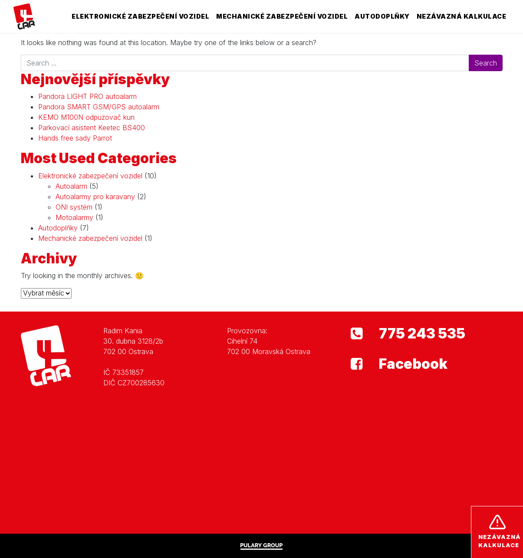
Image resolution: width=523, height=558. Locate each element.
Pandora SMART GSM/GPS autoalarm (98, 106)
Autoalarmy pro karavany (95, 196)
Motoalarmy (74, 217)
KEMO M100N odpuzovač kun (86, 117)
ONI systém (74, 207)
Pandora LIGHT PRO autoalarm (87, 96)
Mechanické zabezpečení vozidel (282, 16)
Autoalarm (71, 186)
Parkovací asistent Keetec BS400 (91, 127)
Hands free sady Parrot (75, 138)
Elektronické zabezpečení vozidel (140, 16)
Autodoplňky (382, 16)
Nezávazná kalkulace (462, 16)
